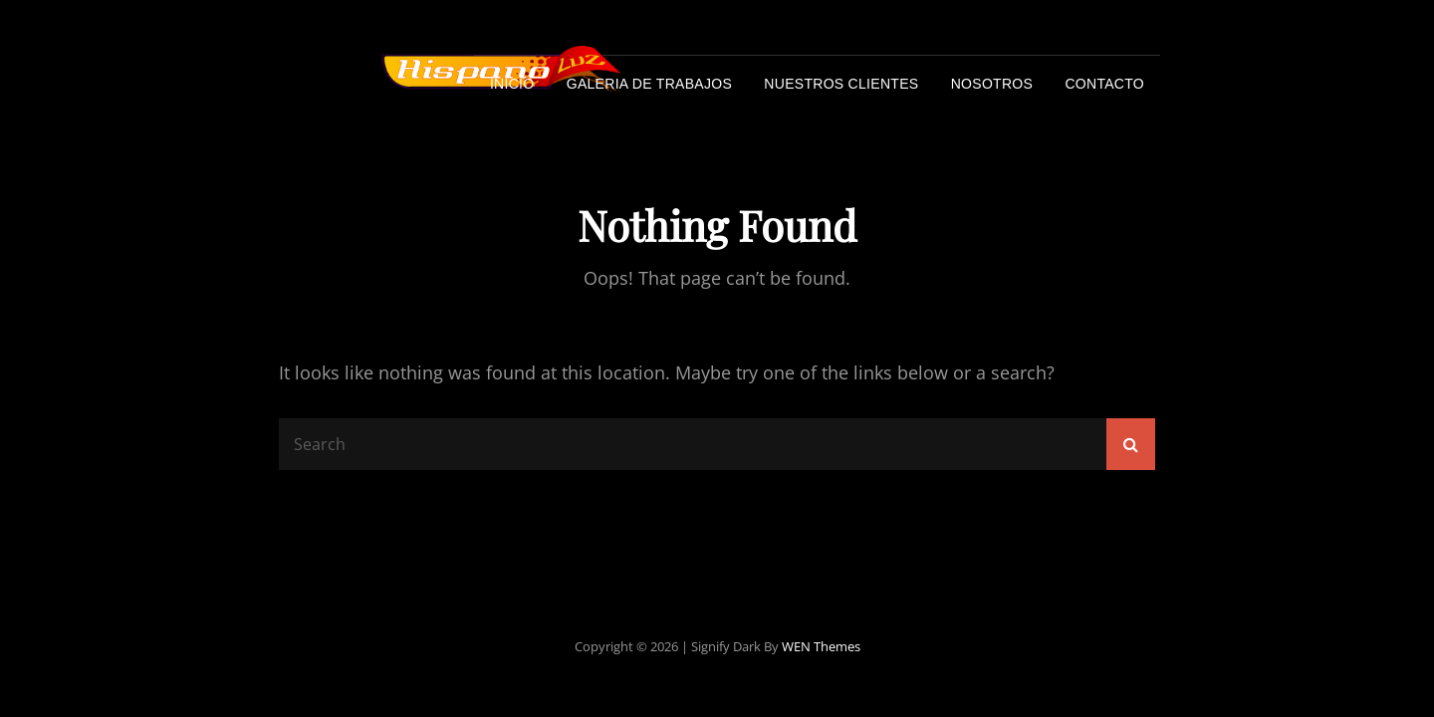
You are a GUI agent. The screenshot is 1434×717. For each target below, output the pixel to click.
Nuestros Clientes (841, 84)
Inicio (512, 84)
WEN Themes (821, 646)
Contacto (1104, 84)
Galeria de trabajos (649, 84)
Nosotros (992, 84)
